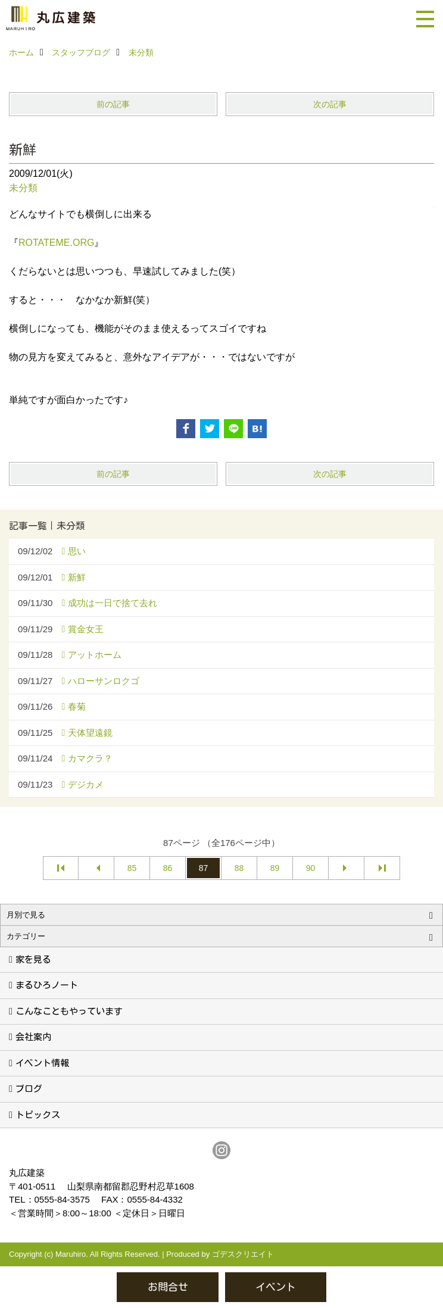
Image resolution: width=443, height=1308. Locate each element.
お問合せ (168, 1287)
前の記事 (113, 104)
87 (203, 868)
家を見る (33, 959)
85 (132, 868)
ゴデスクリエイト (243, 1254)
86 (168, 868)
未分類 (23, 188)
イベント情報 (42, 1063)
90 (311, 868)
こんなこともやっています (69, 1011)
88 (239, 868)
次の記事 (330, 104)
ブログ (28, 1088)
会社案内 (33, 1036)
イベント (275, 1287)
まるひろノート (46, 985)
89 (275, 868)
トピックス (37, 1114)
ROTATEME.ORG (56, 243)
